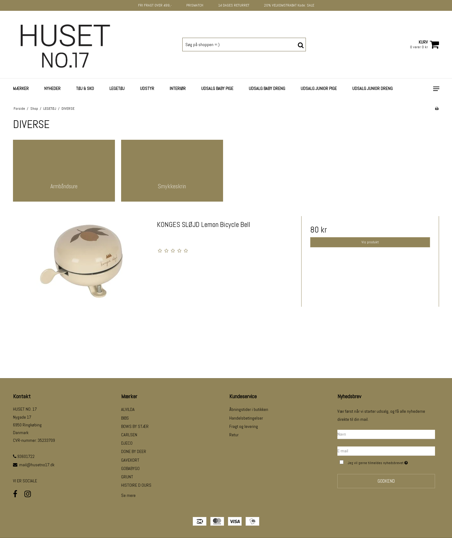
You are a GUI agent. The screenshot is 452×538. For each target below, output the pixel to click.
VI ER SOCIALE (25, 481)
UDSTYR (147, 88)
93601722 (24, 456)
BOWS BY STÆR (135, 426)
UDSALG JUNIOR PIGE (319, 88)
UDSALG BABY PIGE (217, 88)
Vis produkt (370, 242)
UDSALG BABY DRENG (267, 88)
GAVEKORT (130, 460)
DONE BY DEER (133, 451)
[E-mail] (386, 450)
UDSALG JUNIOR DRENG (372, 88)
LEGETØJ (117, 88)
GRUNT (127, 477)
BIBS (125, 418)
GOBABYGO (130, 468)
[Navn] (386, 434)
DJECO (127, 443)
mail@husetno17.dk (36, 465)
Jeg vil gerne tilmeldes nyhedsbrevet (391, 462)
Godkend (386, 481)
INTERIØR (178, 88)
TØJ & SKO (85, 88)
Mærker (21, 88)
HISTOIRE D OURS (136, 485)
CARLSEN (129, 435)
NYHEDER (52, 88)
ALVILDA (128, 409)
